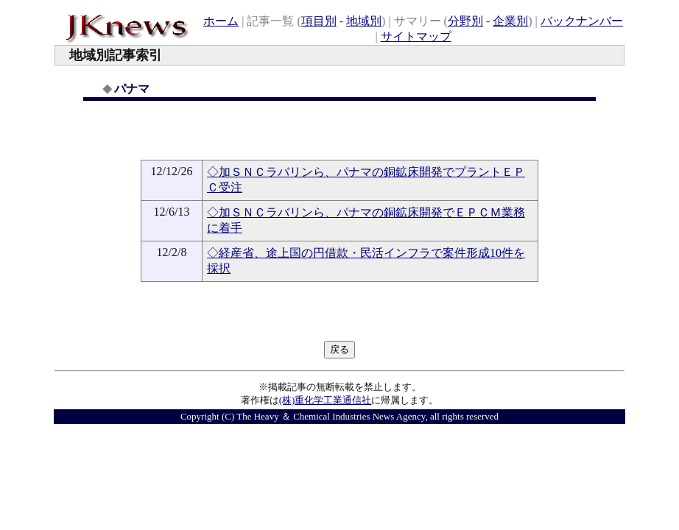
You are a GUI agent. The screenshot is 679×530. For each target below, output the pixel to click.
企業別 (510, 21)
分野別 (465, 21)
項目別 (319, 21)
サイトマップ (416, 36)
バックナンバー (582, 21)
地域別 (363, 21)
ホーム (221, 21)
